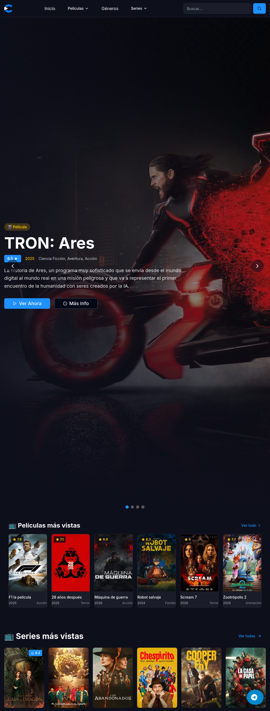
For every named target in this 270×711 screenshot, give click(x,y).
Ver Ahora (27, 303)
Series (139, 8)
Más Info (76, 303)
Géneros (110, 8)
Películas (78, 8)
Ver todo (251, 525)
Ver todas (250, 636)
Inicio (50, 8)
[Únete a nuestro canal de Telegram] (255, 697)
